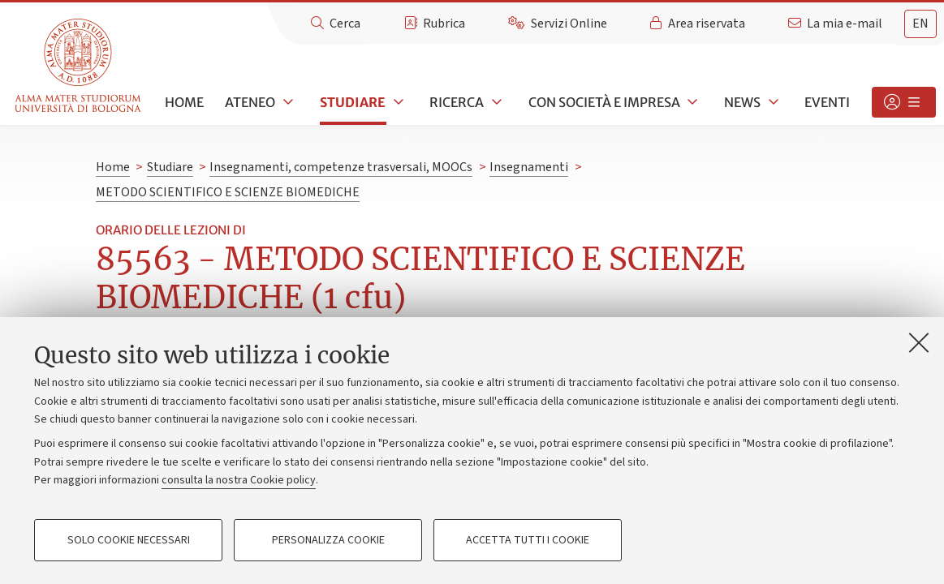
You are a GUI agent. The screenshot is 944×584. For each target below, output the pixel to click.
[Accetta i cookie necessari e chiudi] (919, 342)
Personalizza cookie (328, 540)
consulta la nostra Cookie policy (239, 480)
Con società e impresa (604, 102)
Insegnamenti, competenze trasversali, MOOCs (340, 167)
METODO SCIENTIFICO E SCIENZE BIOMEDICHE (228, 192)
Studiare (353, 102)
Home (184, 102)
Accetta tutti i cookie (527, 540)
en (920, 23)
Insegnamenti (528, 167)
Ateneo (250, 102)
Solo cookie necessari (128, 540)
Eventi (827, 102)
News (742, 102)
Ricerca (456, 102)
